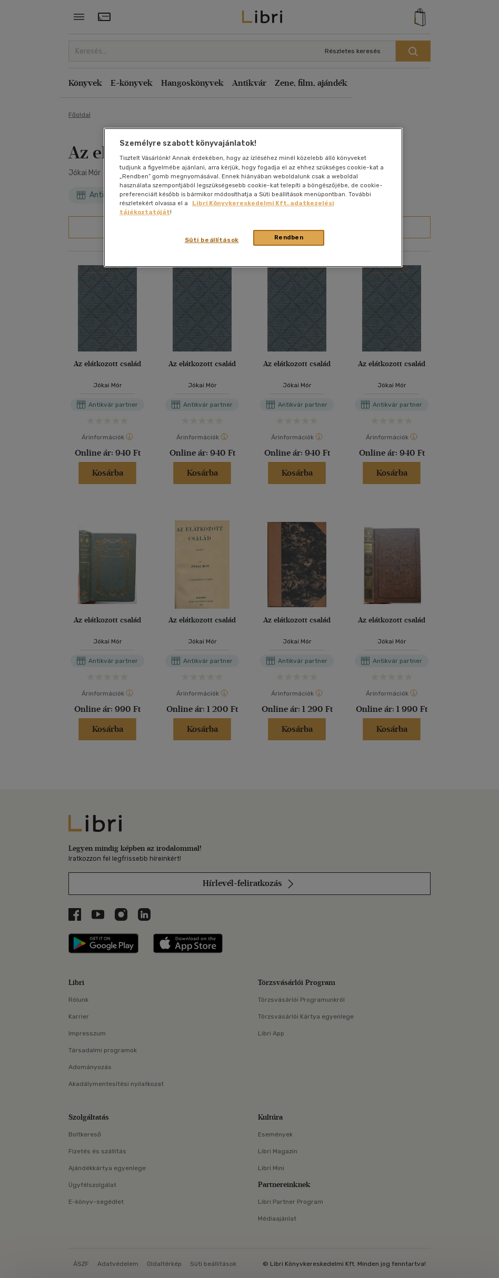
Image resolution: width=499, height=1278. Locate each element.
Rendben (289, 237)
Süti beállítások (212, 240)
